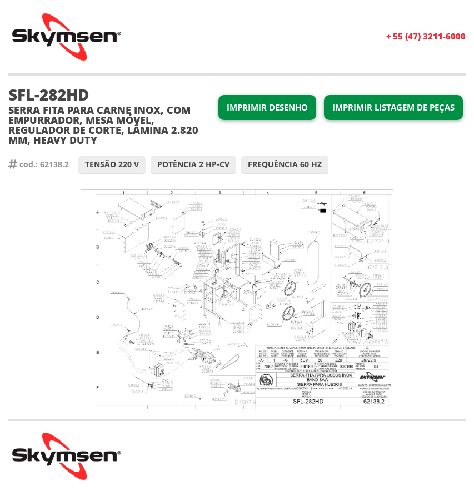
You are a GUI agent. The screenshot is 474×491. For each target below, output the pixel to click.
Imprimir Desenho (267, 107)
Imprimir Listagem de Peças (393, 107)
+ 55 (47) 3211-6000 (426, 36)
